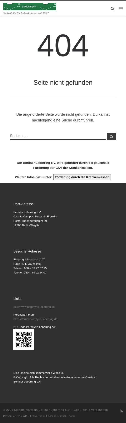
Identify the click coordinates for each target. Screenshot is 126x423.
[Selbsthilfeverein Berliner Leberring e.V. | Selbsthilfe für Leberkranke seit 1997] (29, 6)
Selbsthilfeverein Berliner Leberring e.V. (42, 409)
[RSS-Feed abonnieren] (121, 411)
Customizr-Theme (65, 416)
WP (25, 416)
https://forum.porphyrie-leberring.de (35, 319)
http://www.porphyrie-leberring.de (34, 306)
